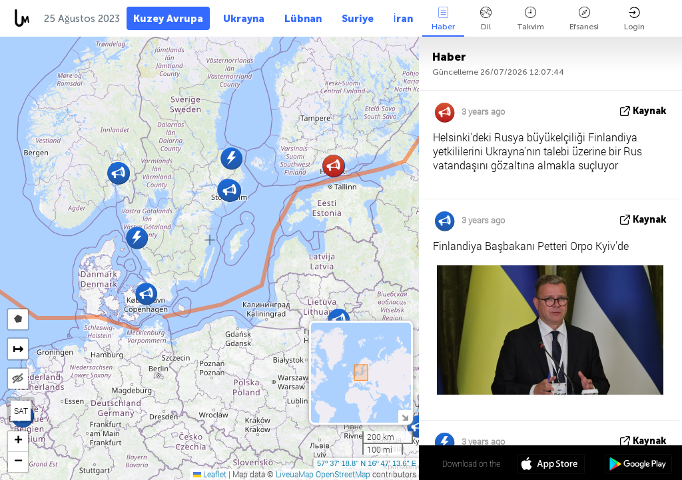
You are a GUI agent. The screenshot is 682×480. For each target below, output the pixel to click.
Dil (486, 19)
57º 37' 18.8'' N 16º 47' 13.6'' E (366, 463)
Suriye (358, 19)
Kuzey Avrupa (168, 19)
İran (403, 19)
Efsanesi (584, 19)
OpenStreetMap (343, 474)
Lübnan (303, 19)
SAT (21, 410)
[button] (231, 158)
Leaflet (209, 474)
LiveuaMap (295, 474)
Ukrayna (243, 19)
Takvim (530, 19)
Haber (443, 19)
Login (634, 19)
